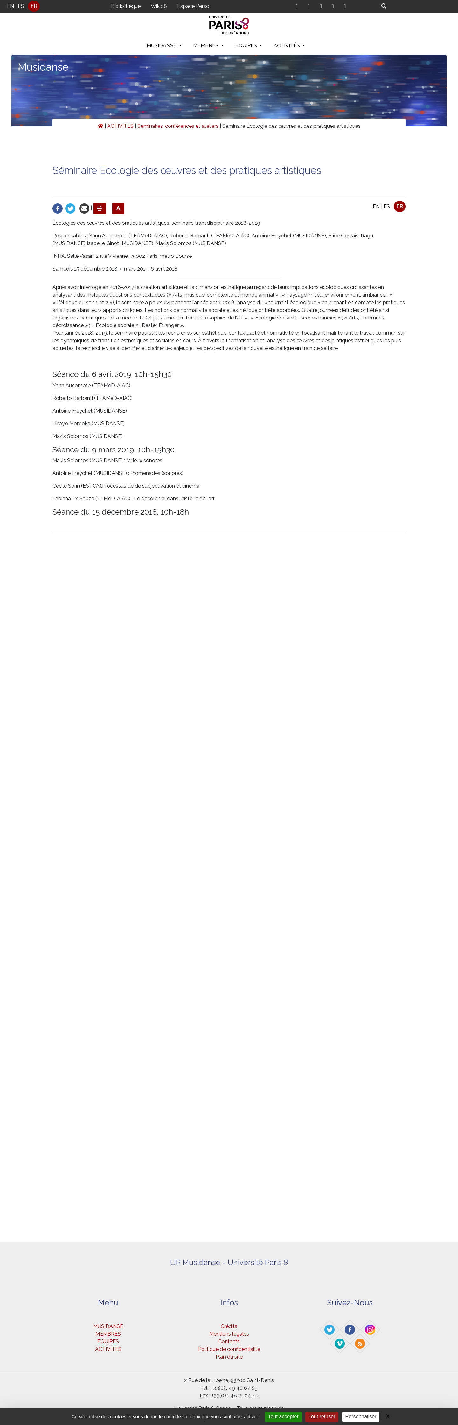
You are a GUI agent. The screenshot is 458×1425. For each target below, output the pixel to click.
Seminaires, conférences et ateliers (178, 126)
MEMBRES (206, 46)
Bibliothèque (126, 6)
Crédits (229, 1326)
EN (10, 6)
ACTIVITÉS (287, 46)
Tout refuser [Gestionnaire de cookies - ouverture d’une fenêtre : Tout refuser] (322, 1416)
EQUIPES (246, 46)
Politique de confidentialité (229, 1349)
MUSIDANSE (162, 46)
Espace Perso (193, 6)
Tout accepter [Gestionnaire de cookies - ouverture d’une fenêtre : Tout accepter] (283, 1416)
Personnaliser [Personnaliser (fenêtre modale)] (361, 1416)
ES (21, 6)
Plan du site (229, 1357)
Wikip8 (159, 6)
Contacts (229, 1342)
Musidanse (43, 67)
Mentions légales (229, 1334)
